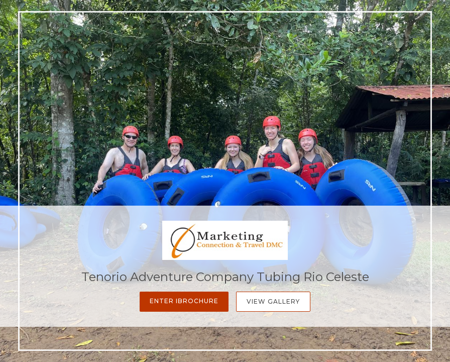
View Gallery (273, 301)
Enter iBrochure (184, 301)
